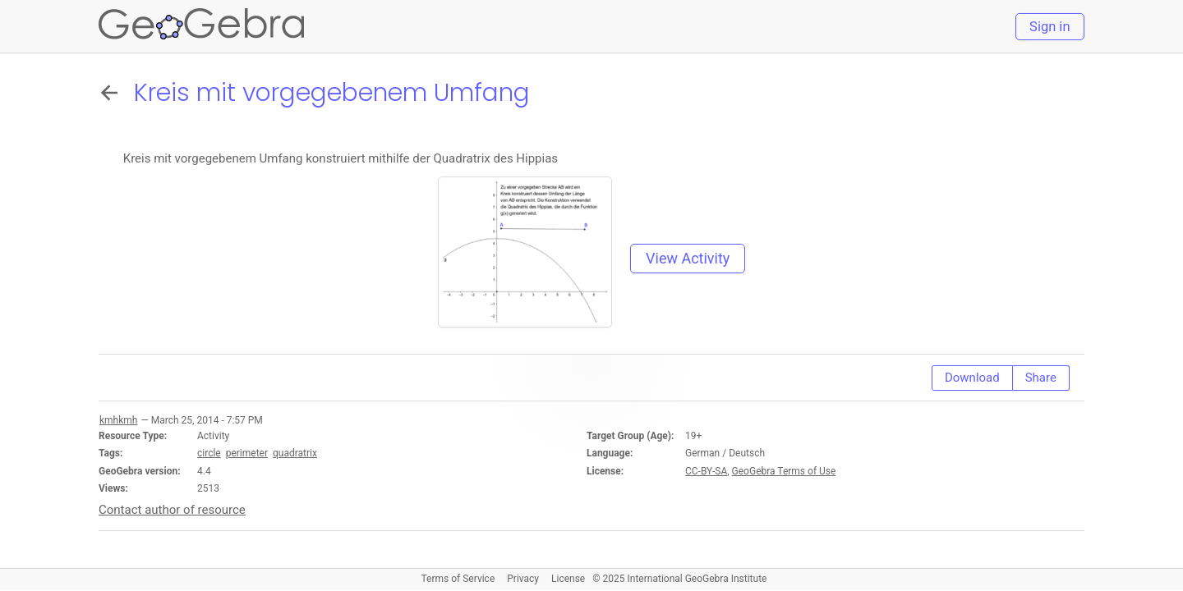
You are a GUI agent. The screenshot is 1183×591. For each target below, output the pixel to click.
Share (1040, 377)
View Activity (688, 258)
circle (209, 453)
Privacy (523, 578)
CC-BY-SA (706, 471)
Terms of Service (458, 578)
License (568, 578)
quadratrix (295, 453)
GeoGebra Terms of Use (784, 471)
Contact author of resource (172, 509)
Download (972, 377)
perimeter (247, 453)
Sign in (1049, 26)
